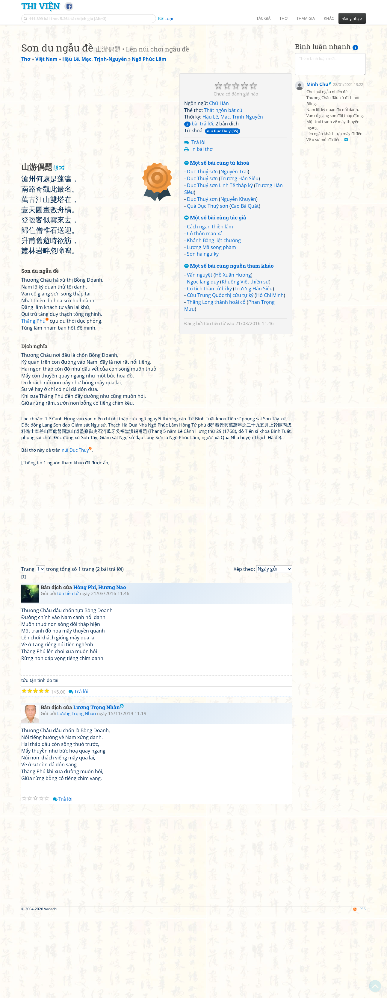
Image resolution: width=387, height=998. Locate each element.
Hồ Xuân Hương (233, 358)
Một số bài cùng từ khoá (216, 247)
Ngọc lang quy (203, 365)
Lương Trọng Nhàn (98, 791)
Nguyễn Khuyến (238, 283)
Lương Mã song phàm (211, 331)
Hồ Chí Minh (270, 379)
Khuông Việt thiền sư (245, 365)
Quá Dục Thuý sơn (207, 289)
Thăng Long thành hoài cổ (216, 386)
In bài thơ (202, 233)
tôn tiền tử (215, 407)
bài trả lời (198, 207)
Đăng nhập (352, 18)
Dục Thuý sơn (202, 255)
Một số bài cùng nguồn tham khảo (229, 350)
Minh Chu (317, 230)
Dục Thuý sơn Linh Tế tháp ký (220, 269)
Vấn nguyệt (199, 358)
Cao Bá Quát (245, 289)
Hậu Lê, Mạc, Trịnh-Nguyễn (232, 200)
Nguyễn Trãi (234, 255)
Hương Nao (112, 671)
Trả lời (198, 226)
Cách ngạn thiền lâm (210, 310)
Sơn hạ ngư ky (203, 337)
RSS (359, 992)
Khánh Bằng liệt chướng (214, 324)
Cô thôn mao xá (205, 317)
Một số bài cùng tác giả (215, 301)
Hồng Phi (84, 671)
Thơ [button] (283, 18)
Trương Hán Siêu (239, 262)
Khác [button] (329, 18)
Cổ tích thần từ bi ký (209, 372)
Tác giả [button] (263, 18)
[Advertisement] (193, 70)
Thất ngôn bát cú (223, 194)
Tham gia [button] (306, 18)
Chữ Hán (219, 187)
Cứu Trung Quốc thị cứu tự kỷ (220, 379)
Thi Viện (40, 6)
